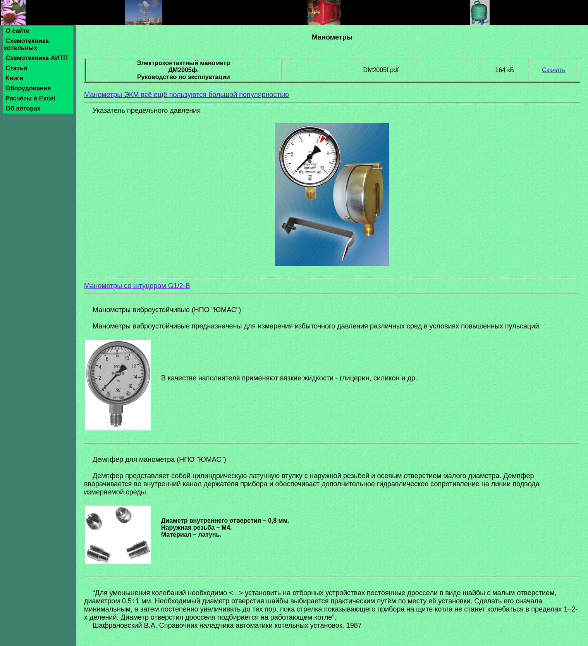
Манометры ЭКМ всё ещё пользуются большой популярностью (186, 94)
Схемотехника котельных (26, 44)
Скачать (553, 70)
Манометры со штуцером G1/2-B (137, 286)
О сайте (17, 31)
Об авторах (23, 108)
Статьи (16, 68)
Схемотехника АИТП (36, 58)
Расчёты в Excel (30, 98)
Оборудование (28, 88)
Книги (14, 78)
